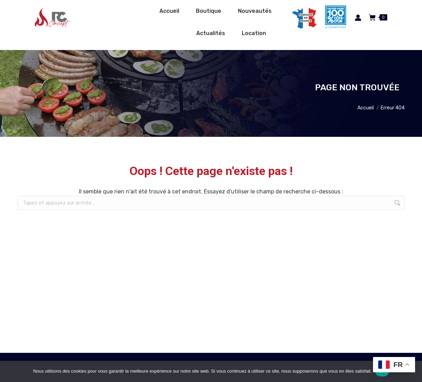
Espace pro (272, 7)
